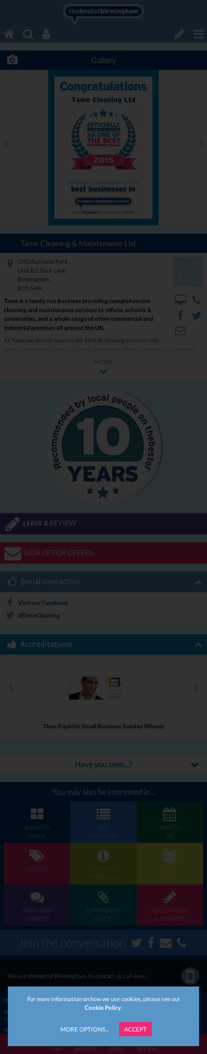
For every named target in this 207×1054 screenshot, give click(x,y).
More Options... (84, 1029)
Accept (135, 1029)
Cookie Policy (103, 1007)
